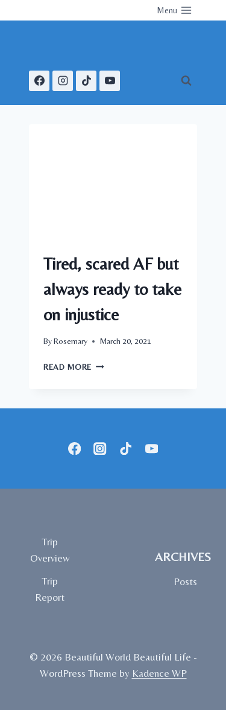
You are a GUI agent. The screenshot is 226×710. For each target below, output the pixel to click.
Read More (73, 367)
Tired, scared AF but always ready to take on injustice (112, 289)
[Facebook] (39, 81)
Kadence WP (159, 673)
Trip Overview (50, 550)
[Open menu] (174, 10)
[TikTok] (86, 81)
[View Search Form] (186, 81)
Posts (185, 581)
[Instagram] (62, 81)
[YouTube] (109, 81)
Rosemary (70, 341)
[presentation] (113, 180)
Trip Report (49, 589)
